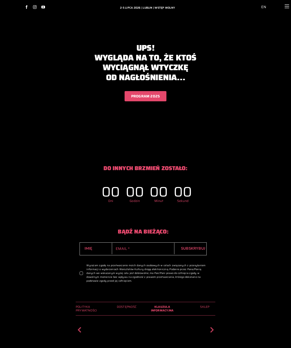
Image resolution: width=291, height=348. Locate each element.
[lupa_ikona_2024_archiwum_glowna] (277, 3)
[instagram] (35, 7)
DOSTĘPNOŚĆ (126, 306)
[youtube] (43, 7)
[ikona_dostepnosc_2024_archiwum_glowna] (256, 3)
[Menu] (287, 6)
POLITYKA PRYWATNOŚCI (86, 308)
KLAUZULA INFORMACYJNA (162, 308)
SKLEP (204, 306)
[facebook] (26, 7)
